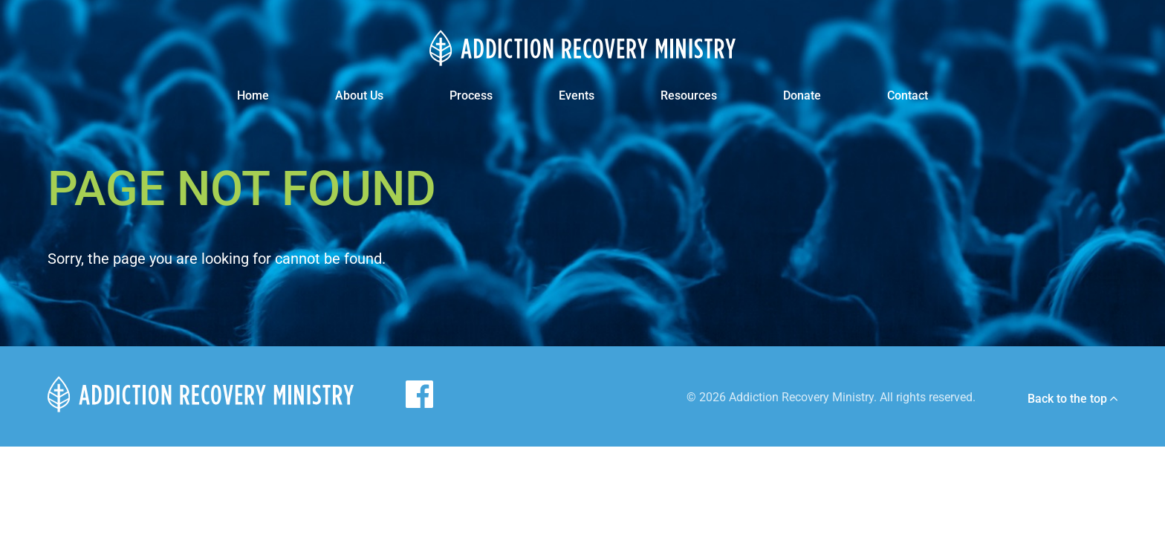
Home (253, 95)
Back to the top (1072, 399)
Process (471, 95)
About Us (359, 95)
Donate (802, 95)
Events (576, 95)
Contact (907, 95)
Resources (689, 95)
